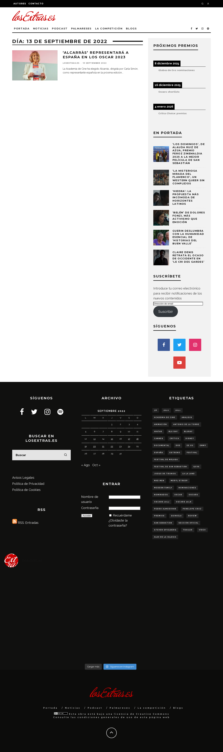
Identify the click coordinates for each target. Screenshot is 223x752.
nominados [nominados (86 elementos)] (161, 495)
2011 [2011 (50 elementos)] (178, 410)
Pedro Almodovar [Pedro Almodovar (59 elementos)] (165, 509)
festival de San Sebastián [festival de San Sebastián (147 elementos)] (170, 467)
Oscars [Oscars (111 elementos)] (193, 495)
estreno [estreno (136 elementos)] (175, 452)
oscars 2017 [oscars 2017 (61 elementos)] (162, 502)
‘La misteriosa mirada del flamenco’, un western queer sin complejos (188, 177)
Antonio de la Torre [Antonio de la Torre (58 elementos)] (186, 424)
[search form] (41, 455)
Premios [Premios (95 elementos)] (159, 516)
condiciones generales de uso (105, 717)
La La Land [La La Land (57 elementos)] (188, 474)
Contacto (36, 3)
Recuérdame (122, 515)
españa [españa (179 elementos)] (158, 452)
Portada (22, 28)
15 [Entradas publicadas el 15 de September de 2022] (112, 439)
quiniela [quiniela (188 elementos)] (176, 516)
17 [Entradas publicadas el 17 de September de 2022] (129, 439)
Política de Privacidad (28, 483)
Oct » (96, 465)
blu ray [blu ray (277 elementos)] (173, 431)
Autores (19, 3)
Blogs (131, 28)
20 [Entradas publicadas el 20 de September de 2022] (94, 446)
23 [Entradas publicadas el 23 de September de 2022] (120, 446)
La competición (109, 28)
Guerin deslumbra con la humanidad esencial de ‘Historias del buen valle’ (188, 237)
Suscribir (165, 312)
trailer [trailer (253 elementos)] (188, 530)
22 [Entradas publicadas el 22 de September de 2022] (112, 446)
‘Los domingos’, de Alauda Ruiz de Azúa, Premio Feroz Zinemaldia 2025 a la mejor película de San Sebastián (188, 154)
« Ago (85, 465)
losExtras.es (71, 63)
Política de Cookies (26, 490)
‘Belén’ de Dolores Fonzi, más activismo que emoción (188, 217)
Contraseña (89, 508)
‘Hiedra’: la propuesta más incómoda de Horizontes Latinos (185, 197)
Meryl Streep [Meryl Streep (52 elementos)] (179, 480)
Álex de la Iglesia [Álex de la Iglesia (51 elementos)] (165, 537)
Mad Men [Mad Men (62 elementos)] (159, 480)
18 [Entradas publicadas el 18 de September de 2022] (137, 439)
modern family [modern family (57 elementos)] (163, 488)
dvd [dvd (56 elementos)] (178, 445)
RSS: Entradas (25, 522)
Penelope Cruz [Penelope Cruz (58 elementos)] (192, 509)
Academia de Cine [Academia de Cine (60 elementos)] (164, 417)
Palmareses (81, 28)
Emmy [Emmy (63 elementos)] (203, 445)
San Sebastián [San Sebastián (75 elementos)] (163, 523)
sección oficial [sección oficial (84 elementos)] (188, 523)
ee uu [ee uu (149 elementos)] (190, 445)
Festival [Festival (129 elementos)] (192, 452)
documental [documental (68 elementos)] (161, 445)
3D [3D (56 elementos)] (155, 410)
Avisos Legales (23, 477)
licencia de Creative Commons (141, 714)
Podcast (60, 28)
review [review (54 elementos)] (192, 516)
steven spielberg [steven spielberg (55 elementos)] (165, 530)
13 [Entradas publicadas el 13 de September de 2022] (94, 439)
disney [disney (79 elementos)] (190, 438)
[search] (65, 455)
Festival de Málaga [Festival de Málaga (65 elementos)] (166, 459)
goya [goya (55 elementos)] (196, 467)
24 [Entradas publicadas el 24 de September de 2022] (129, 446)
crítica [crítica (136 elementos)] (174, 438)
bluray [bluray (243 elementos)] (188, 431)
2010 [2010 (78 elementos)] (166, 410)
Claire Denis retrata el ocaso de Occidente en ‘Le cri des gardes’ (188, 257)
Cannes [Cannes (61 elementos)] (158, 438)
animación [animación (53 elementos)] (160, 424)
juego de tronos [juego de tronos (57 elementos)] (165, 474)
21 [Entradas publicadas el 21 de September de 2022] (103, 446)
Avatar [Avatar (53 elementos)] (158, 431)
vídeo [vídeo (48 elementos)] (202, 530)
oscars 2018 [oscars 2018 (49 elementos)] (183, 502)
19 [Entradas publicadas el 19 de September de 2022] (86, 446)
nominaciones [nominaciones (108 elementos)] (187, 488)
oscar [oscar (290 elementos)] (178, 495)
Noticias (40, 28)
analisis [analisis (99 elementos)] (187, 417)
